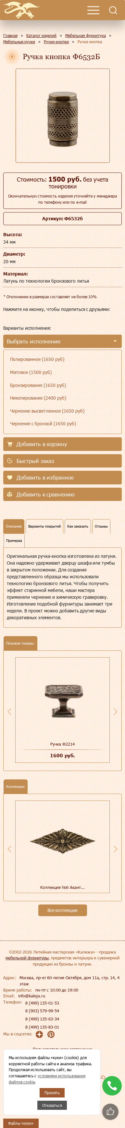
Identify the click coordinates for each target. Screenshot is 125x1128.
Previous (9, 711)
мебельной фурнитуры (27, 957)
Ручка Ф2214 (62, 744)
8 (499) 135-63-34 (42, 1018)
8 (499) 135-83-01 (42, 1027)
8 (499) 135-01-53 (42, 1003)
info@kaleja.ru (31, 995)
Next (116, 711)
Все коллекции (62, 910)
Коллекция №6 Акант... (62, 887)
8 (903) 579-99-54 (42, 1010)
